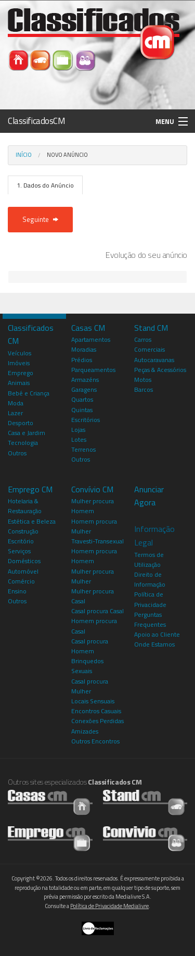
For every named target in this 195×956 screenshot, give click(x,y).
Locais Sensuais (92, 701)
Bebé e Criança (28, 393)
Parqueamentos (93, 370)
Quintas (82, 410)
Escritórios (85, 420)
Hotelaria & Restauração (25, 506)
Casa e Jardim (26, 433)
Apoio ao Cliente (157, 634)
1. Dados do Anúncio (45, 185)
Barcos (143, 389)
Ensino (17, 591)
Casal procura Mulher (89, 686)
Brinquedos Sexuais (87, 666)
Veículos (19, 353)
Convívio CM (92, 489)
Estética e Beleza (32, 521)
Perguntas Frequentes (150, 619)
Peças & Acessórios (160, 370)
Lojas (78, 429)
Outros (17, 453)
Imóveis (19, 363)
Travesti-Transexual (97, 541)
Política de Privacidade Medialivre (109, 906)
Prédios (81, 360)
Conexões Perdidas (97, 721)
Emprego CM (30, 489)
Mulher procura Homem (92, 506)
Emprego (20, 373)
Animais (19, 383)
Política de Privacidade (150, 599)
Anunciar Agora (149, 496)
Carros (142, 339)
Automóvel (23, 571)
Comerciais (149, 349)
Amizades (84, 731)
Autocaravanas (154, 360)
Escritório (21, 541)
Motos (142, 379)
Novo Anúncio (67, 155)
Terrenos (83, 449)
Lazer (15, 413)
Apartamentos (90, 339)
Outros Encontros (95, 741)
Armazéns (85, 379)
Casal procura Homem (89, 646)
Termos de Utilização (149, 559)
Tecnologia (23, 443)
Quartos (82, 399)
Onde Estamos (154, 644)
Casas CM (88, 327)
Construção (23, 531)
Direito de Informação (149, 579)
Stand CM (151, 327)
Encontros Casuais (96, 711)
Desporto (20, 423)
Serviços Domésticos (24, 556)
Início (24, 155)
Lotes (78, 439)
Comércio (21, 581)
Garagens (84, 389)
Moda (15, 403)
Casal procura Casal (97, 611)
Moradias (83, 349)
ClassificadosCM (37, 121)
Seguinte (40, 219)
